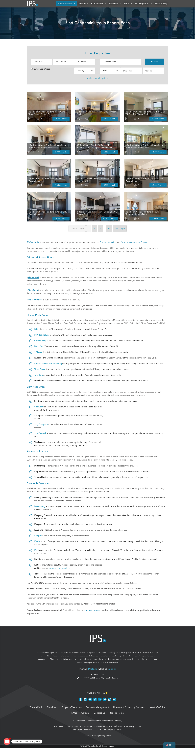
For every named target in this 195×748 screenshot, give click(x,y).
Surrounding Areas (40, 69)
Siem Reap (52, 656)
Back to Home (116, 713)
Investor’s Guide (157, 707)
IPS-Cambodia (33, 242)
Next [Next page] (120, 228)
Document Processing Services (129, 707)
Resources (115, 3)
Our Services (98, 3)
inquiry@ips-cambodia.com (105, 678)
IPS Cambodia (79, 720)
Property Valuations (72, 707)
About (127, 3)
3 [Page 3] (100, 228)
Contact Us (99, 713)
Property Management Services (134, 242)
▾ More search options (97, 78)
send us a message (92, 610)
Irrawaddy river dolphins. (60, 568)
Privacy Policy (105, 735)
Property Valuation (108, 242)
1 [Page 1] (88, 228)
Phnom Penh (36, 707)
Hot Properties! (143, 3)
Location (83, 3)
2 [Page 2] (94, 228)
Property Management (97, 707)
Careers (85, 713)
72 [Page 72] (109, 228)
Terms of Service (91, 735)
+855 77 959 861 (85, 678)
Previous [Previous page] (77, 228)
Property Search (66, 3)
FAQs (74, 713)
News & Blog (161, 4)
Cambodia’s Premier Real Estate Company (104, 720)
